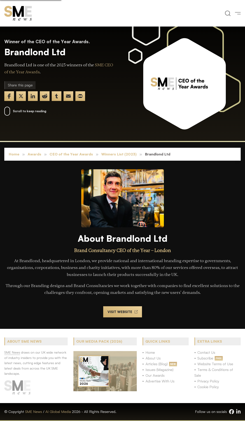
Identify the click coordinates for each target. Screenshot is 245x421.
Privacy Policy (208, 381)
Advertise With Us (160, 381)
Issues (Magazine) (159, 369)
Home (14, 154)
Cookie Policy (208, 387)
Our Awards (155, 375)
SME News (33, 411)
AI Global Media (58, 411)
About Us (153, 358)
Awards (34, 154)
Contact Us (206, 352)
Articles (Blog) (157, 364)
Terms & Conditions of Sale (213, 372)
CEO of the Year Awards (71, 154)
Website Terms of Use (215, 364)
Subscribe (205, 358)
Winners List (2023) (119, 154)
